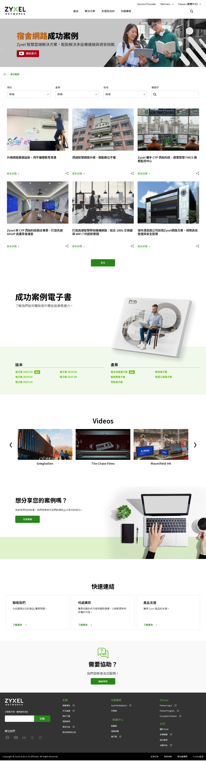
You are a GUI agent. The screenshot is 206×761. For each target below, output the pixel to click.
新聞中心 (116, 719)
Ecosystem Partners (168, 716)
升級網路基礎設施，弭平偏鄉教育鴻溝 (34, 158)
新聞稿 (114, 724)
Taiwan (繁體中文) (188, 4)
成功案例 (164, 740)
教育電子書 (161, 372)
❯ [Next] (195, 444)
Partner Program (167, 711)
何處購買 (126, 11)
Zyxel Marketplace (119, 706)
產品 (75, 11)
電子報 (114, 735)
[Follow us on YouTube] (16, 738)
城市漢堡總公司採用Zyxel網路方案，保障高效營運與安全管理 (167, 232)
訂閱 (42, 719)
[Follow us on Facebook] (7, 738)
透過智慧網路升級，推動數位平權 (96, 158)
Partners (165, 4)
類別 (9, 88)
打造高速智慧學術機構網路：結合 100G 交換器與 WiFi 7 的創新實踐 (102, 232)
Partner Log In (166, 706)
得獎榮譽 (115, 729)
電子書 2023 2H (68, 377)
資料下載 (66, 716)
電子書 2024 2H (68, 372)
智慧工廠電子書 (163, 377)
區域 (105, 88)
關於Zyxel (164, 729)
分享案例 (27, 519)
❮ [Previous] (11, 444)
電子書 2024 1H (24, 377)
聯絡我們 (103, 682)
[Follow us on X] (32, 738)
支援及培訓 (108, 11)
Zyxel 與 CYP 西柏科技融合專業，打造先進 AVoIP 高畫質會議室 (37, 232)
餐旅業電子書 (118, 377)
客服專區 (66, 706)
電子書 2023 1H (24, 382)
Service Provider (146, 4)
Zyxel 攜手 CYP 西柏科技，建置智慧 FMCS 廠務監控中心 (168, 160)
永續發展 (164, 735)
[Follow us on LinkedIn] (24, 738)
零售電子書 (117, 382)
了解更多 (17, 625)
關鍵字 (155, 88)
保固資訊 (66, 722)
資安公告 (66, 727)
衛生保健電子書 (123, 372)
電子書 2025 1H (27, 372)
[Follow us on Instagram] (40, 738)
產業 (57, 88)
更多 (103, 263)
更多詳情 (12, 174)
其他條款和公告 (69, 732)
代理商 (114, 711)
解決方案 (90, 11)
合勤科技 (164, 745)
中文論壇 (66, 711)
